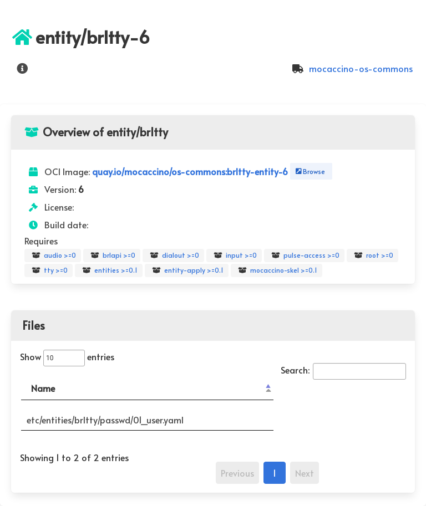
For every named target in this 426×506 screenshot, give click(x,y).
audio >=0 (52, 255)
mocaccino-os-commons (351, 68)
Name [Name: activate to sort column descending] (43, 388)
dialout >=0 (173, 255)
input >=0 (234, 255)
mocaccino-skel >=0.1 (276, 270)
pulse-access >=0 (304, 255)
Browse (309, 171)
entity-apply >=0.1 (187, 270)
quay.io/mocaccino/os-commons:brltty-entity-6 (191, 171)
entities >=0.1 (109, 270)
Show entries (67, 356)
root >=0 (372, 255)
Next (304, 473)
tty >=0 (48, 270)
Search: (343, 370)
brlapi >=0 (111, 255)
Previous (237, 473)
